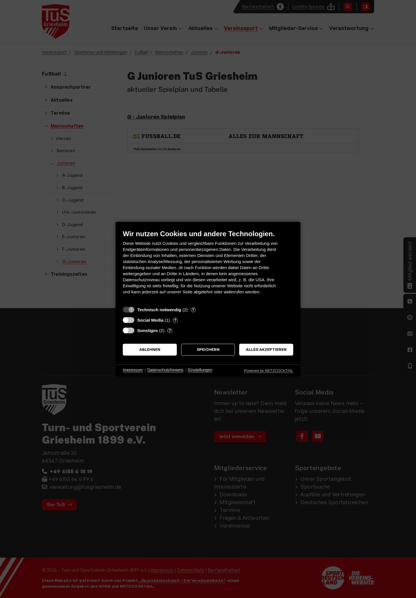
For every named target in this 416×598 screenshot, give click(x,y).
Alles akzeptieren (266, 349)
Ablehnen (149, 349)
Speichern (208, 349)
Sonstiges (147, 330)
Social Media (150, 320)
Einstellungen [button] (200, 370)
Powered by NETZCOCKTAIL (268, 370)
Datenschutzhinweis (165, 370)
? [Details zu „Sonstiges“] (170, 330)
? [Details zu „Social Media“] (175, 320)
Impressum (133, 370)
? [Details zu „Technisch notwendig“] (193, 309)
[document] (208, 266)
